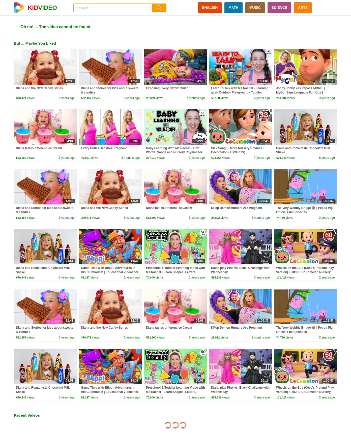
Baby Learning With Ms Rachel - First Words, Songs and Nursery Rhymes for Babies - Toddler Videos (174, 152)
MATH (233, 8)
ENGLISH (210, 8)
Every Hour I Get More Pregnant (104, 148)
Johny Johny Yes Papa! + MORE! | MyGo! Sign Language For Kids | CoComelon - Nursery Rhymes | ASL (302, 92)
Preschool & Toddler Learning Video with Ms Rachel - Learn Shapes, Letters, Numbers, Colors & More (175, 272)
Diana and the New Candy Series (39, 88)
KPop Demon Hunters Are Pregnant (236, 208)
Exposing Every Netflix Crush (167, 88)
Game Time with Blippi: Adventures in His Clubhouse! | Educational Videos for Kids (109, 272)
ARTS (303, 8)
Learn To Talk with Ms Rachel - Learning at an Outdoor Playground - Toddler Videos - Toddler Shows (240, 92)
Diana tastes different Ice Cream (39, 148)
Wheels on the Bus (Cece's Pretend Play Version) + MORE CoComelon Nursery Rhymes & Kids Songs (305, 272)
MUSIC (255, 8)
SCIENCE (279, 8)
